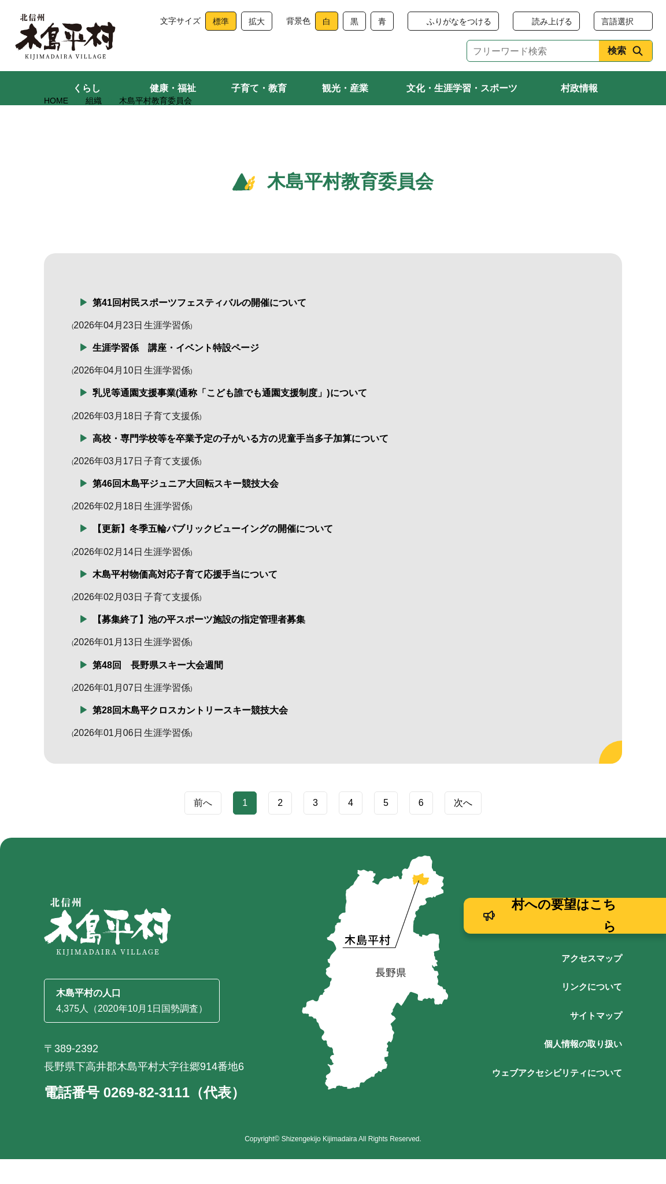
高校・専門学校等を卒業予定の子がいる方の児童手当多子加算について (240, 463)
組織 (94, 125)
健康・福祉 (173, 88)
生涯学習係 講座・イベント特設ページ (175, 373)
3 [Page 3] (315, 827)
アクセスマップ (591, 982)
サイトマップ (596, 1040)
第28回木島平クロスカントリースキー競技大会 (190, 735)
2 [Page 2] (280, 827)
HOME (56, 125)
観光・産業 (345, 88)
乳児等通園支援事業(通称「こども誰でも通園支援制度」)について (229, 418)
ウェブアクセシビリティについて (557, 1097)
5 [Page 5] (385, 827)
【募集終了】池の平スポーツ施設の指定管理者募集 (198, 644)
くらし (87, 88)
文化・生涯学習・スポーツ (461, 88)
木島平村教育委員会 (155, 125)
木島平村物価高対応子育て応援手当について (185, 599)
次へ (463, 827)
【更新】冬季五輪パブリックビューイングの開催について (212, 553)
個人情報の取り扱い (583, 1069)
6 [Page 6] (421, 827)
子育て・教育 (259, 88)
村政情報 (579, 88)
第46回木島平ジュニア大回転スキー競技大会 (185, 508)
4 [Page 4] (350, 827)
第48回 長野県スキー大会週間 (157, 689)
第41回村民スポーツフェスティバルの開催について (199, 327)
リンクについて (591, 1011)
